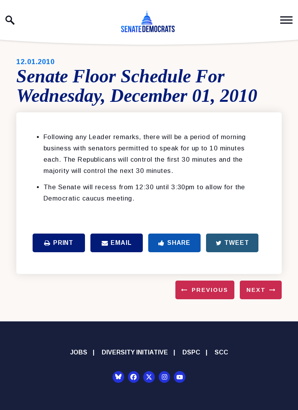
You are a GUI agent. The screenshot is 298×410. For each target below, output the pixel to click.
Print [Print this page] (58, 242)
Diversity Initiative (135, 352)
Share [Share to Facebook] (174, 242)
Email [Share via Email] (117, 242)
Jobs (78, 352)
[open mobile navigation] (286, 20)
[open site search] (10, 20)
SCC (221, 352)
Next (256, 289)
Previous (210, 289)
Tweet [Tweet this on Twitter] (232, 242)
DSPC (191, 352)
